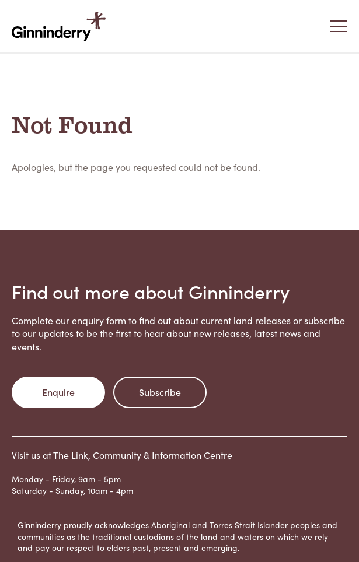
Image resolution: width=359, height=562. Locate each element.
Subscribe (160, 391)
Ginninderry (61, 26)
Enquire (58, 391)
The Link (70, 455)
